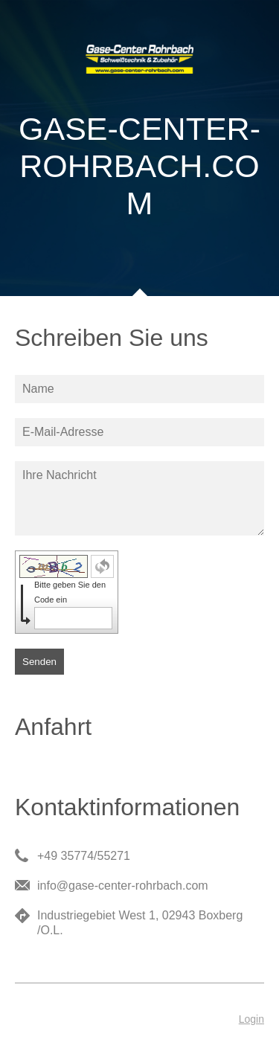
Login (251, 1019)
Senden (39, 661)
